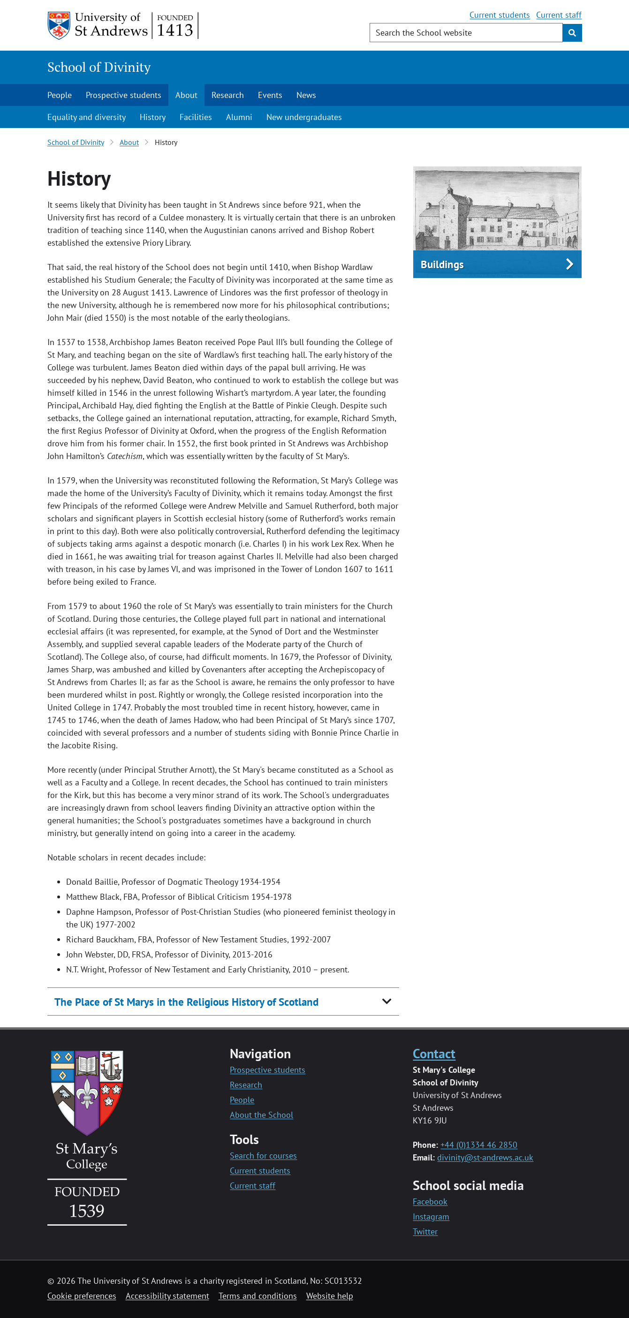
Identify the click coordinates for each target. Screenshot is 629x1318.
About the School (261, 1114)
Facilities (196, 117)
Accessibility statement (167, 1295)
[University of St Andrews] (123, 26)
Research (228, 95)
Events (270, 95)
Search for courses (263, 1155)
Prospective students (123, 95)
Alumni (239, 117)
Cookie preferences (81, 1295)
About (186, 95)
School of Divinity (99, 66)
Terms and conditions (258, 1295)
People (59, 95)
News (306, 95)
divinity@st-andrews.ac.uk (485, 1157)
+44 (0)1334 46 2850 (478, 1144)
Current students (500, 14)
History (153, 117)
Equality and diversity (86, 117)
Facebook (430, 1201)
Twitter (425, 1231)
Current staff (559, 14)
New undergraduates (304, 117)
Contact (434, 1053)
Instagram (431, 1216)
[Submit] (572, 33)
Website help (329, 1295)
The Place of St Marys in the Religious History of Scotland (186, 1002)
